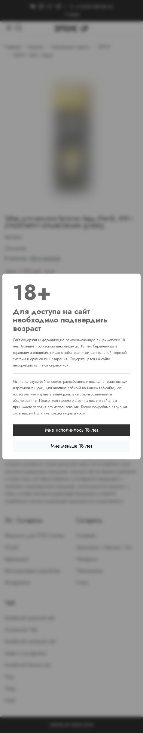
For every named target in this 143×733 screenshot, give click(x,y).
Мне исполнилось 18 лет (71, 430)
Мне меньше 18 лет (71, 446)
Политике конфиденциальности (59, 413)
